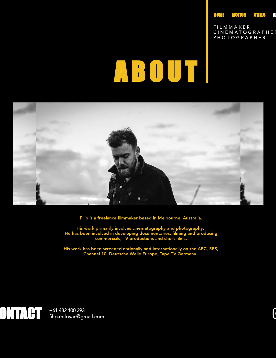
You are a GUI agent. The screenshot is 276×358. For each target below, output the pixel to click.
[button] (259, 15)
